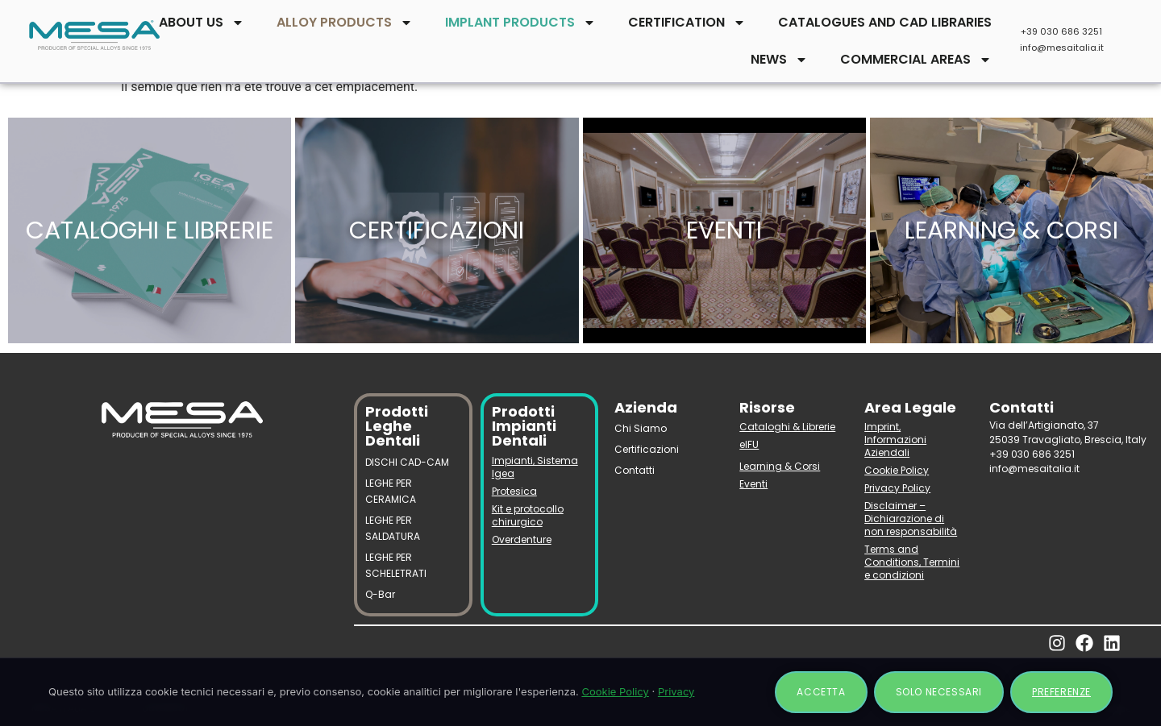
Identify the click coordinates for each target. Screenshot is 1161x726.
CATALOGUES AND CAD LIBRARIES (885, 22)
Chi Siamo (640, 428)
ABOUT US (201, 22)
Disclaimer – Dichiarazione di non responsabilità (910, 518)
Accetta (821, 692)
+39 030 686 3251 (1061, 31)
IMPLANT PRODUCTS (520, 22)
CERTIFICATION (687, 22)
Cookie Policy (896, 470)
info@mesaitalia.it (1062, 47)
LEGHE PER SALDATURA (392, 528)
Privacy (676, 691)
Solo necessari (939, 692)
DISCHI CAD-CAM (407, 462)
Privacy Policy (897, 488)
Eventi (753, 484)
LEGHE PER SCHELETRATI (396, 565)
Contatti (634, 470)
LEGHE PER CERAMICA (390, 491)
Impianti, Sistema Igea (535, 467)
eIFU (749, 444)
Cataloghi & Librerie (787, 427)
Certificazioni (646, 449)
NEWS (779, 59)
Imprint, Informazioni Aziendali (895, 439)
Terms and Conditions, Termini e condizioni (911, 562)
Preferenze (1061, 692)
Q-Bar (380, 594)
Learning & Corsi (779, 466)
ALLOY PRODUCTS (345, 22)
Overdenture (521, 539)
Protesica (514, 491)
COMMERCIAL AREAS (916, 59)
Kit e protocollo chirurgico (528, 515)
